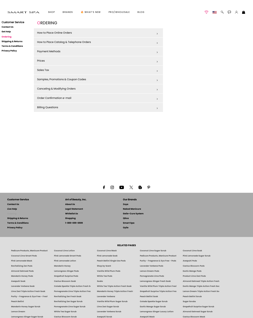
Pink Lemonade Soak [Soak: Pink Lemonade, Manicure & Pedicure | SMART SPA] (107, 256)
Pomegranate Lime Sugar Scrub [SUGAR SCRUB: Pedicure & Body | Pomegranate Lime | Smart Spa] (69, 307)
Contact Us (7, 27)
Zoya (125, 204)
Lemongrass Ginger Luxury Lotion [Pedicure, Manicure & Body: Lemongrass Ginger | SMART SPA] (156, 312)
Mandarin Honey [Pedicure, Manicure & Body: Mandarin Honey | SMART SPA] (62, 266)
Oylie (125, 228)
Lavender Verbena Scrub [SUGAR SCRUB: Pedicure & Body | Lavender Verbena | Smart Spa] (109, 312)
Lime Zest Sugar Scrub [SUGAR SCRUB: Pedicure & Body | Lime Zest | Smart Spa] (108, 307)
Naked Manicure (132, 209)
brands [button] (68, 12)
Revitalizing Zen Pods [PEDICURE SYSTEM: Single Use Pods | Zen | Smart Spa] (21, 266)
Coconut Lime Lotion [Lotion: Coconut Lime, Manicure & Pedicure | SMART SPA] (64, 251)
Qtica (126, 218)
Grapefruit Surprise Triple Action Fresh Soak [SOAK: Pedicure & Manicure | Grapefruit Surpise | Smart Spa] (158, 291)
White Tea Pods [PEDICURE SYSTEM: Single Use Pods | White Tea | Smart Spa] (104, 276)
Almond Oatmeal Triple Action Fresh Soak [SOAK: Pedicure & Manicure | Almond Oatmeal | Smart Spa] (201, 281)
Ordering (6, 37)
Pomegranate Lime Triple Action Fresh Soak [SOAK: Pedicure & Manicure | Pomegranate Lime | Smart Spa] (72, 291)
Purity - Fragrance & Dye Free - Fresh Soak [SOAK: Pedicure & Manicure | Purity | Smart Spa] (29, 296)
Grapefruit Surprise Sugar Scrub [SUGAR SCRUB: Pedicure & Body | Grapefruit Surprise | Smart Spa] (198, 307)
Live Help (12, 209)
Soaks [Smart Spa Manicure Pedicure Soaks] (100, 281)
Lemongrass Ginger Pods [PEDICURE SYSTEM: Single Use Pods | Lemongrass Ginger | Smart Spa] (66, 271)
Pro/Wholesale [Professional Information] (119, 12)
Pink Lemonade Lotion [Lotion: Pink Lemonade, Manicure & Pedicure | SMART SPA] (65, 261)
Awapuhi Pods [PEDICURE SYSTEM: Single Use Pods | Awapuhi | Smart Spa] (190, 261)
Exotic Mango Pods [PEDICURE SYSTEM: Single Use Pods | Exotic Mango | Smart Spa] (192, 271)
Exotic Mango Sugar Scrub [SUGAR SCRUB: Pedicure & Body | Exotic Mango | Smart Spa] (153, 307)
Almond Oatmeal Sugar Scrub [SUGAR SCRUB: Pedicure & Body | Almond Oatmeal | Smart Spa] (198, 312)
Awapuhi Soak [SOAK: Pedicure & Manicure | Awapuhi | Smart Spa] (18, 281)
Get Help (6, 32)
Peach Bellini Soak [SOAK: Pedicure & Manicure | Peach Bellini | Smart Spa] (149, 296)
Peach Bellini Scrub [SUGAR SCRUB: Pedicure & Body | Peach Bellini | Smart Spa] (192, 296)
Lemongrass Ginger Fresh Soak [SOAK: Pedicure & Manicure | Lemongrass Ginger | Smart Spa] (155, 281)
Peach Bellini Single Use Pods (111, 261)
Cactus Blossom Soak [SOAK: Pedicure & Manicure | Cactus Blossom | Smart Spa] (65, 281)
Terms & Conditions (12, 46)
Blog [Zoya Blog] (140, 12)
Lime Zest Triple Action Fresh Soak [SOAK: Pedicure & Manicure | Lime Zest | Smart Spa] (28, 291)
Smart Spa (128, 223)
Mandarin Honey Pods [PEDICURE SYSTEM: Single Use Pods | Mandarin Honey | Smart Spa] (22, 276)
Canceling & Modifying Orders (97, 88)
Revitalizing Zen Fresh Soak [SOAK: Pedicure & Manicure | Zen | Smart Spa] (67, 296)
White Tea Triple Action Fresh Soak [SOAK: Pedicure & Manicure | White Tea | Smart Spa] (114, 286)
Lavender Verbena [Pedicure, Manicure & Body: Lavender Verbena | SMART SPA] (106, 296)
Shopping (70, 218)
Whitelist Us (71, 214)
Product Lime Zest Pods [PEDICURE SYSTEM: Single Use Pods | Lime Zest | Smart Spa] (194, 276)
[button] (23, 12)
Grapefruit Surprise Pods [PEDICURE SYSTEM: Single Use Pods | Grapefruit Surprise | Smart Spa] (66, 276)
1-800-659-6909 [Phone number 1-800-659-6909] (74, 223)
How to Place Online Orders (97, 33)
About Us (70, 204)
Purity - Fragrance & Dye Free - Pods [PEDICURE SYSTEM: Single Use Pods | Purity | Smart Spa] (158, 261)
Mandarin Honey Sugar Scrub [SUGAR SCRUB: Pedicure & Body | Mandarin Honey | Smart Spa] (25, 307)
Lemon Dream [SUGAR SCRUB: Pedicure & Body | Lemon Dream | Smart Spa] (18, 312)
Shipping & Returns (12, 42)
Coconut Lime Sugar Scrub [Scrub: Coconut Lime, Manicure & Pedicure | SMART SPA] (153, 251)
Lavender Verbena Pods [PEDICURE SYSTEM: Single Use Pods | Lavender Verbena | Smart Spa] (151, 266)
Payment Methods (97, 51)
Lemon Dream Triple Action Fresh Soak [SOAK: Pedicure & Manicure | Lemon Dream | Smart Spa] (201, 291)
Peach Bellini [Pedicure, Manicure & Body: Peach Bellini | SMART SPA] (17, 301)
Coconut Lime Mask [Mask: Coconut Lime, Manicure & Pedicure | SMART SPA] (107, 251)
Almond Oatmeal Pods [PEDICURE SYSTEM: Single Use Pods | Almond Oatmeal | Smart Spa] (22, 271)
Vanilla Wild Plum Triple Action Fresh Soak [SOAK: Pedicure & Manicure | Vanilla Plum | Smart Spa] (158, 286)
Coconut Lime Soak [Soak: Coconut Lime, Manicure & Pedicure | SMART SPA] (192, 251)
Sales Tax (97, 70)
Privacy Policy (9, 51)
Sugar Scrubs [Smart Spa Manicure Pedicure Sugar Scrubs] (189, 301)
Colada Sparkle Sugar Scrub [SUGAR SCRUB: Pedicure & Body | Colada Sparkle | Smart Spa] (153, 301)
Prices (97, 60)
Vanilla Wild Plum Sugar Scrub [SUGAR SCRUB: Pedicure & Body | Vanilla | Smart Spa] (112, 301)
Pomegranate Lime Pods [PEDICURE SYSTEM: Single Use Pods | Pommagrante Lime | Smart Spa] (152, 276)
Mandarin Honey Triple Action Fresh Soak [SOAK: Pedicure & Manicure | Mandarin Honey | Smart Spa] (115, 291)
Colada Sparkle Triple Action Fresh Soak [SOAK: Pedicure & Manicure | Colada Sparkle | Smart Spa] (72, 286)
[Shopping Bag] (243, 12)
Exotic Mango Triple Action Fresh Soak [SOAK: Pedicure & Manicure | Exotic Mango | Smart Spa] (201, 286)
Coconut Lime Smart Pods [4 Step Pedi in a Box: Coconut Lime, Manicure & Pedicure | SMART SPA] (24, 256)
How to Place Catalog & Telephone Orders (97, 42)
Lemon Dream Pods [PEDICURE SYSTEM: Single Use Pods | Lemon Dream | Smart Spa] (149, 271)
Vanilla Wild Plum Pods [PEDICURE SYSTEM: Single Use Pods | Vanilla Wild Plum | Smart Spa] (108, 271)
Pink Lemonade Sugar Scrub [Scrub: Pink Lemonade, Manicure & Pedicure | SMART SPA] (196, 256)
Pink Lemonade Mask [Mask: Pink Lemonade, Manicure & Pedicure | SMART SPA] (21, 261)
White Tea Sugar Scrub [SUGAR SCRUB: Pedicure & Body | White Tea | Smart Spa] (65, 312)
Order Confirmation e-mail (97, 98)
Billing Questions (97, 107)
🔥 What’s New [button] (91, 12)
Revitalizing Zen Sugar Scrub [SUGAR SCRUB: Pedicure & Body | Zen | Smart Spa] (68, 301)
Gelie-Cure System (133, 214)
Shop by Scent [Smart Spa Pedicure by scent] (104, 266)
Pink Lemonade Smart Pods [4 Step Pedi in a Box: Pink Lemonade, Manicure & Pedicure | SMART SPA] (67, 256)
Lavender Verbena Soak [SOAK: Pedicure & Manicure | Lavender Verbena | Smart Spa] (23, 286)
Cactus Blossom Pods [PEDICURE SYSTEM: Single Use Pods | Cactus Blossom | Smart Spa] (194, 266)
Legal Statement (74, 209)
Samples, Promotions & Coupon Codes (97, 79)
